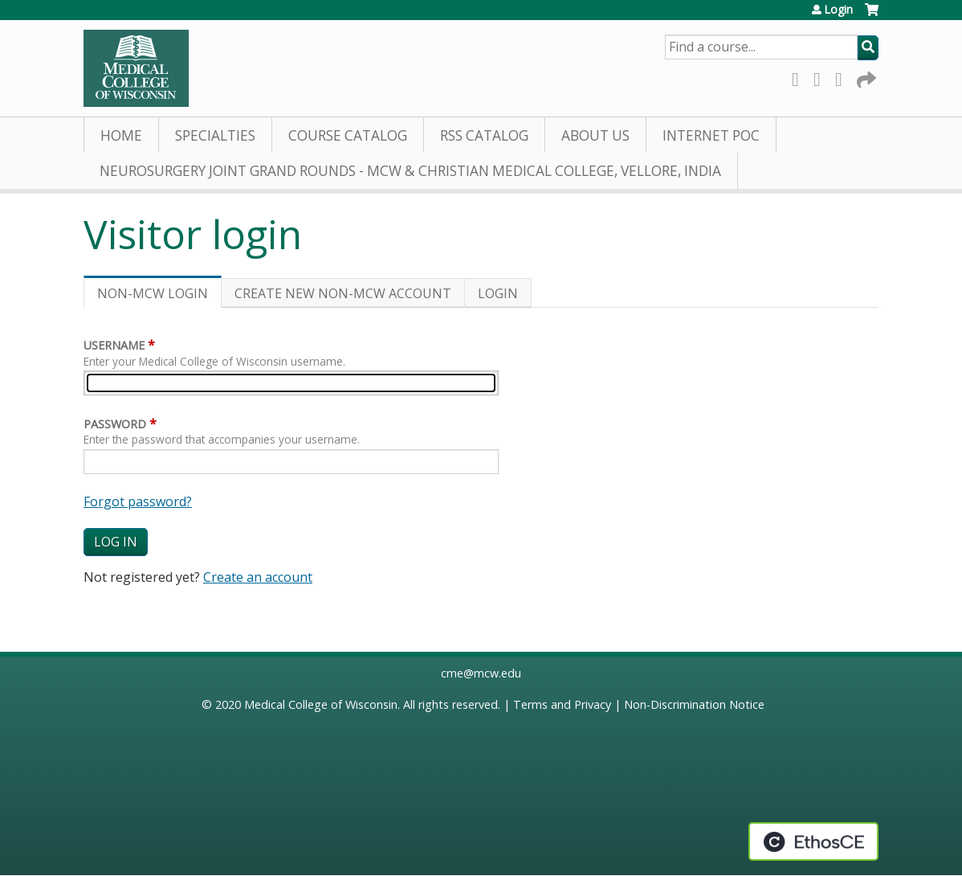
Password (115, 424)
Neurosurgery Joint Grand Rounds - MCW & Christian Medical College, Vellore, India (410, 171)
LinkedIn (843, 77)
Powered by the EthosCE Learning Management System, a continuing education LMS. (813, 841)
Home (121, 135)
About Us (595, 135)
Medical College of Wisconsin (320, 704)
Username (114, 345)
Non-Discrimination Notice (694, 704)
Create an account (257, 577)
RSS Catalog (484, 135)
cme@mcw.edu (481, 673)
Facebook (800, 77)
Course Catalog (347, 135)
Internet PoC (711, 135)
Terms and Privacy (562, 704)
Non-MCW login (159, 296)
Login (838, 9)
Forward (865, 77)
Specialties (215, 135)
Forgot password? (138, 501)
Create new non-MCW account (342, 293)
